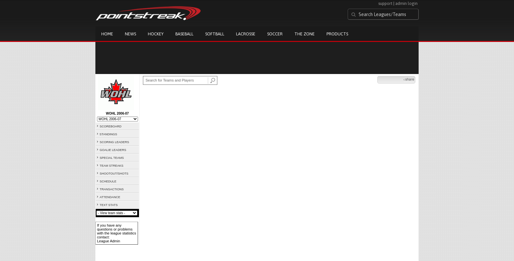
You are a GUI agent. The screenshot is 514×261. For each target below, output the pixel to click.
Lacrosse (245, 33)
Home (107, 33)
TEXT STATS (109, 205)
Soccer (275, 33)
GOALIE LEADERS (113, 150)
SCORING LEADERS (114, 142)
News (130, 33)
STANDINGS (108, 134)
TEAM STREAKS (111, 165)
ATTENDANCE (110, 197)
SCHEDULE (108, 181)
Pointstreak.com (148, 14)
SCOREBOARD (110, 126)
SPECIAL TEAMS (112, 157)
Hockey (156, 33)
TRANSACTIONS (112, 189)
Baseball (184, 33)
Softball (214, 33)
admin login (406, 3)
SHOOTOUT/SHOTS (114, 173)
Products (337, 33)
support (385, 3)
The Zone (304, 33)
